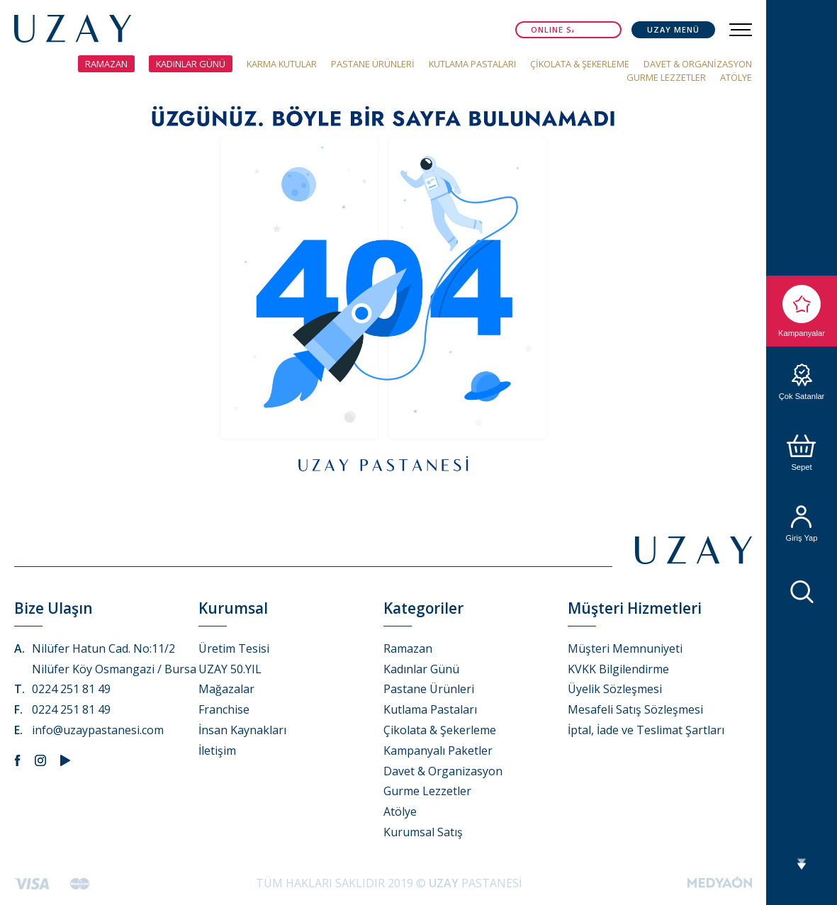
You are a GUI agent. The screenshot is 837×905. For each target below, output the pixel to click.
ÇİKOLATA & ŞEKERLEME (579, 63)
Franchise (223, 709)
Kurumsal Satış (423, 832)
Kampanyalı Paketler (438, 750)
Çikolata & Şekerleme (439, 730)
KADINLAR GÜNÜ (190, 63)
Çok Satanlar (802, 382)
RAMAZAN (106, 63)
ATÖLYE (736, 77)
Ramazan (407, 648)
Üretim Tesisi (233, 648)
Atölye (400, 811)
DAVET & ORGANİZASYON (698, 63)
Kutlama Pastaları (430, 709)
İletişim (217, 750)
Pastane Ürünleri (428, 689)
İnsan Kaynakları (242, 730)
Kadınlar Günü (421, 669)
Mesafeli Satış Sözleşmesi (635, 709)
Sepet (801, 452)
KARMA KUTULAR (282, 63)
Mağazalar (226, 689)
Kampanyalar (801, 311)
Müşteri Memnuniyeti (625, 648)
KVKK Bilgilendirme (618, 669)
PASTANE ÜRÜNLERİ (373, 63)
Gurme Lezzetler (427, 791)
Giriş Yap (802, 523)
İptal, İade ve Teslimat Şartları (646, 730)
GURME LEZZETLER (666, 77)
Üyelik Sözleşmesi (615, 689)
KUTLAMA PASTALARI (472, 63)
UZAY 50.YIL (230, 669)
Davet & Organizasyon (442, 771)
